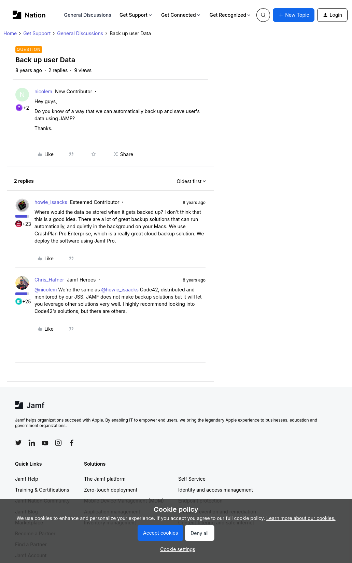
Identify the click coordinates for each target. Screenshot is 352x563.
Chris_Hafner (49, 280)
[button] (293, 15)
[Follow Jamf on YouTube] (45, 442)
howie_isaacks (50, 202)
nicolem (43, 91)
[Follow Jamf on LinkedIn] (31, 442)
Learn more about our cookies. (301, 518)
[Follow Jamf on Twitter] (18, 442)
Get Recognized (231, 15)
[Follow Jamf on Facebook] (71, 442)
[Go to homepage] (29, 15)
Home (10, 33)
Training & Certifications (42, 490)
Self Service (192, 479)
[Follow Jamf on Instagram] (58, 442)
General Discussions (87, 15)
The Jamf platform (105, 479)
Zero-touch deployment (110, 490)
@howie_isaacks (119, 289)
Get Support (136, 15)
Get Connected (181, 15)
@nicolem (45, 289)
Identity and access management (215, 490)
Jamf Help (26, 479)
